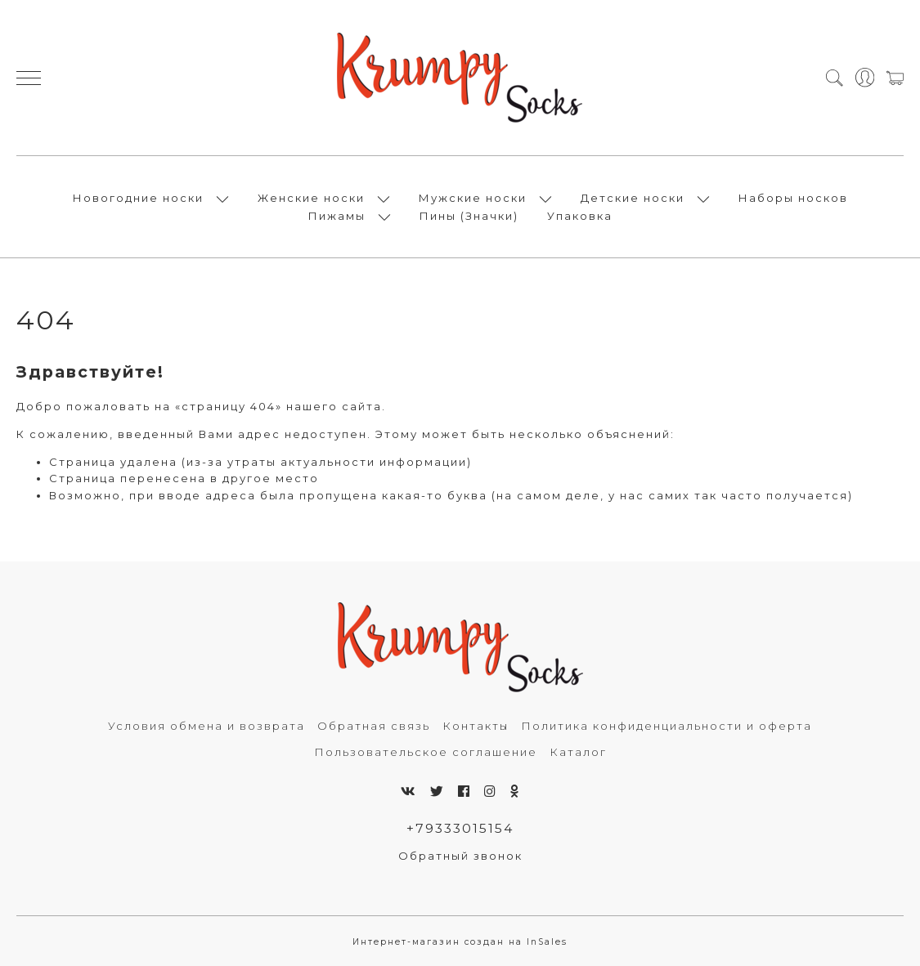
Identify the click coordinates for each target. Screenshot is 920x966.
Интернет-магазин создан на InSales (460, 942)
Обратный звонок (460, 855)
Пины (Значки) (469, 215)
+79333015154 (460, 828)
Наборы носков (793, 197)
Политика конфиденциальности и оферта (666, 725)
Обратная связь (373, 725)
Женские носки (311, 197)
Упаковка (580, 215)
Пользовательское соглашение (425, 751)
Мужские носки (473, 197)
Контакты (475, 725)
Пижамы (337, 215)
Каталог (578, 751)
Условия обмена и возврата (206, 725)
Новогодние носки (138, 197)
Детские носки (632, 197)
